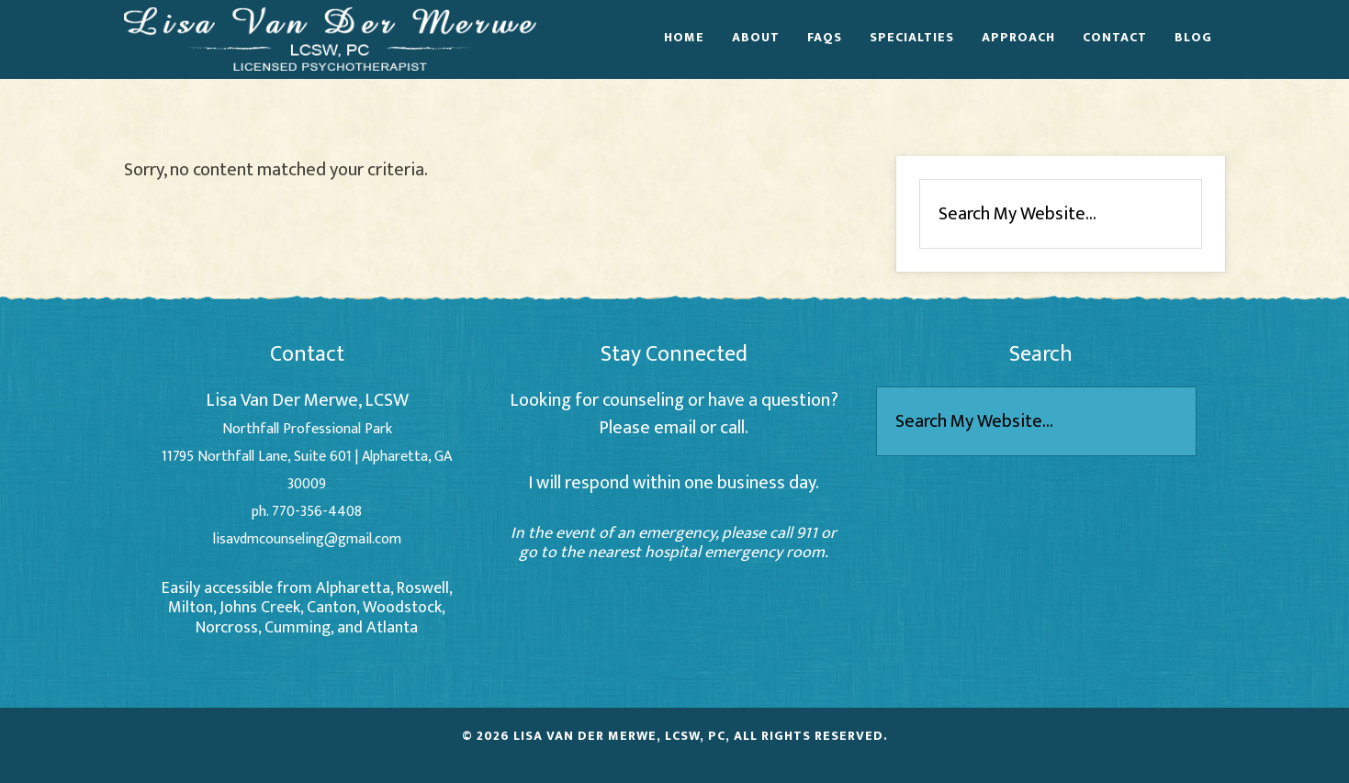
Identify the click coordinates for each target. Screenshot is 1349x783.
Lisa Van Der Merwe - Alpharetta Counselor (330, 38)
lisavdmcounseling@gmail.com (307, 539)
